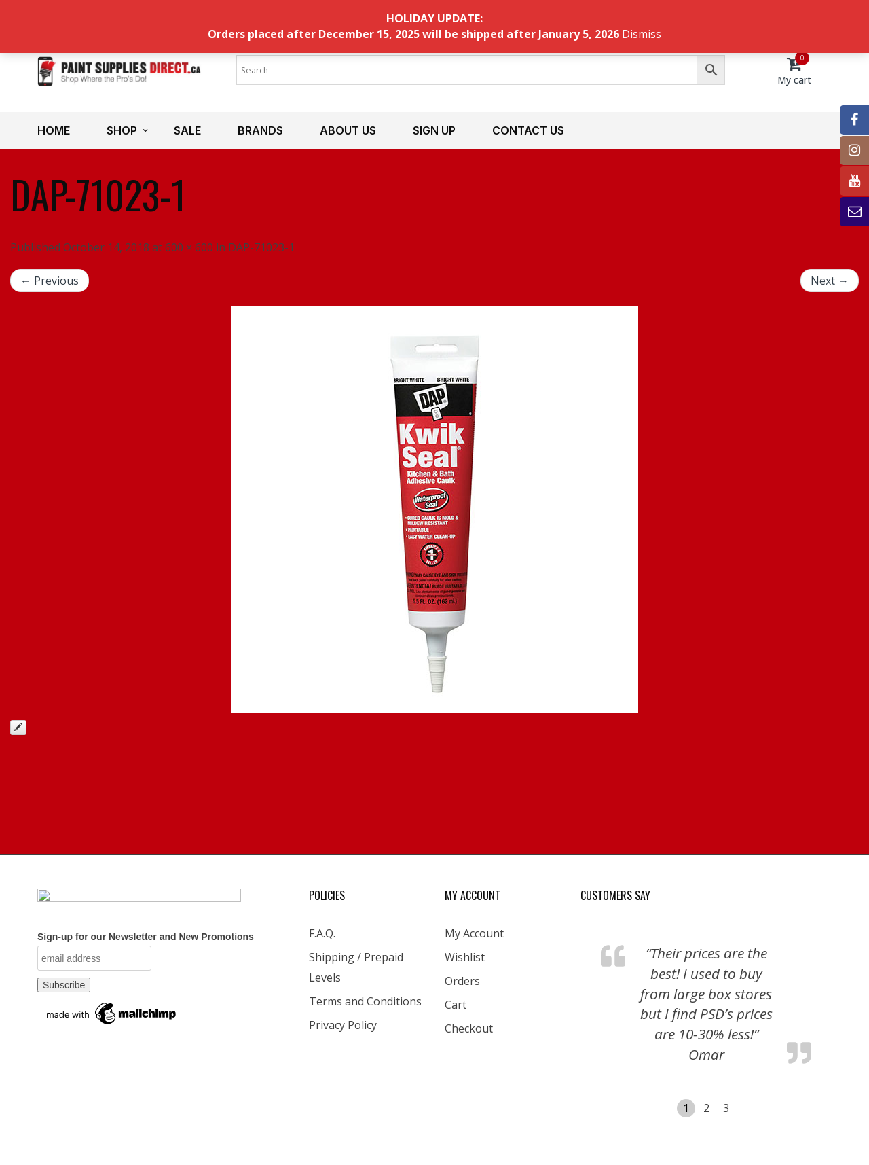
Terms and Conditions (365, 1001)
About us (348, 130)
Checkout (469, 1028)
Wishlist (465, 957)
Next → (830, 280)
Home (53, 130)
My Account (474, 933)
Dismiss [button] (641, 33)
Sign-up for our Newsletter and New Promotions (145, 936)
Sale (187, 130)
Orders (462, 980)
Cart (455, 1004)
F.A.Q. (322, 933)
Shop (122, 130)
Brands (260, 130)
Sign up (434, 130)
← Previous (49, 280)
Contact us (528, 130)
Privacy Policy (343, 1025)
